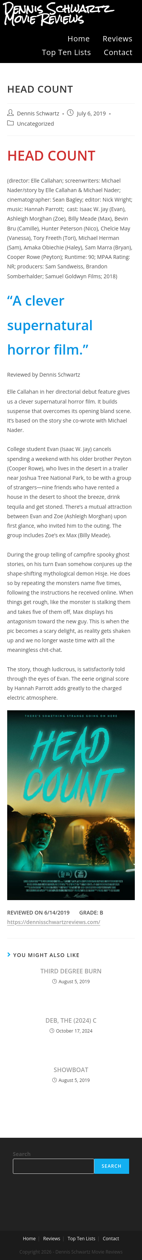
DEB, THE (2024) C (71, 1020)
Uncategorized (35, 123)
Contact (118, 52)
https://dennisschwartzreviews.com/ (53, 922)
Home (78, 38)
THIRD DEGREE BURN (71, 971)
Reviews (118, 38)
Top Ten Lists (66, 52)
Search (22, 1153)
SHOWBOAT (71, 1070)
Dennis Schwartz (38, 113)
